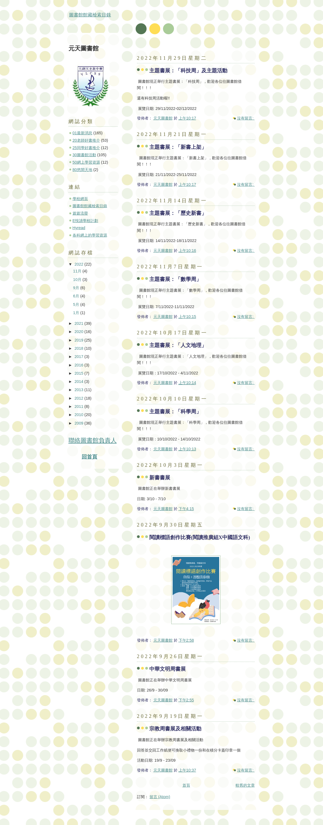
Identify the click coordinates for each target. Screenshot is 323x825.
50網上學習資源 (86, 162)
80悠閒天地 (82, 169)
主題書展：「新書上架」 (178, 147)
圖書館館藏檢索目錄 (90, 15)
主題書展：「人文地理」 (178, 345)
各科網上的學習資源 (90, 235)
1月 (76, 313)
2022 (79, 264)
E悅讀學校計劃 (85, 220)
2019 (79, 340)
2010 (79, 415)
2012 (79, 398)
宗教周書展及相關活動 (175, 729)
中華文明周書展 (167, 669)
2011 (79, 406)
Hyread (79, 228)
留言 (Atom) (160, 797)
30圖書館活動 (84, 155)
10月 (77, 279)
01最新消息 (82, 133)
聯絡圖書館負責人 (92, 440)
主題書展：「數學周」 (175, 279)
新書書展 (159, 477)
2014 (79, 381)
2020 (79, 331)
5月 (76, 304)
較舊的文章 (245, 785)
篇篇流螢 (80, 213)
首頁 (186, 785)
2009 (79, 423)
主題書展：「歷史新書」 (178, 213)
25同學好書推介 (86, 148)
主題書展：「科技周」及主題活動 (188, 70)
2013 (79, 390)
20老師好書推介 (86, 140)
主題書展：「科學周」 (175, 411)
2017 (79, 356)
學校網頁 (80, 199)
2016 (79, 365)
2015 (79, 373)
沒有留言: (246, 118)
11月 (77, 271)
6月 (76, 296)
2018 (79, 348)
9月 (76, 288)
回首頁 (89, 457)
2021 (79, 323)
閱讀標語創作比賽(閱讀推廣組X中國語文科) (199, 537)
